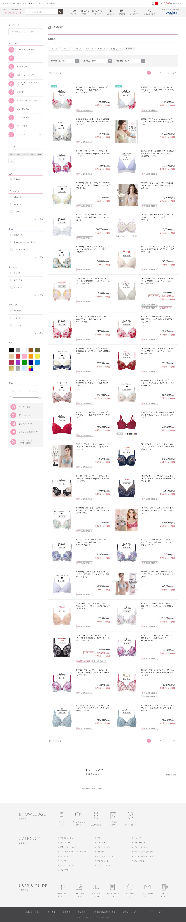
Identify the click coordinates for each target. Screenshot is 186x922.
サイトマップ (155, 912)
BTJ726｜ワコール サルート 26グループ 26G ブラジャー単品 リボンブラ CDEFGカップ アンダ (157, 319)
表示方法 (54, 61)
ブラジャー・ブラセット (26, 50)
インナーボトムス (140, 847)
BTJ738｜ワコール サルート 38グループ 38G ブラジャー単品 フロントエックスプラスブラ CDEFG (158, 89)
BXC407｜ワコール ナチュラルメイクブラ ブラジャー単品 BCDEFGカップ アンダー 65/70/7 (157, 708)
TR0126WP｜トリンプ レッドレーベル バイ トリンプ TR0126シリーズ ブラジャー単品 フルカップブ (93, 281)
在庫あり (17, 179)
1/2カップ (17, 197)
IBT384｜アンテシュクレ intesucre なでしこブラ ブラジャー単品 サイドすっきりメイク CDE (158, 574)
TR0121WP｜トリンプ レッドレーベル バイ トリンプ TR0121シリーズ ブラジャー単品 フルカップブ (93, 638)
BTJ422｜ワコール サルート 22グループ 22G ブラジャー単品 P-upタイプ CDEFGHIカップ (157, 606)
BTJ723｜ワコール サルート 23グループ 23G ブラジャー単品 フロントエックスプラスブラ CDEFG (158, 542)
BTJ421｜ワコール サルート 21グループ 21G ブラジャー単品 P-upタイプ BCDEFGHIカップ (156, 638)
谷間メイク (18, 235)
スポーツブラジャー (67, 865)
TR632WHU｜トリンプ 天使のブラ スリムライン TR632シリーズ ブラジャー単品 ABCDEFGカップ (157, 281)
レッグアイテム (23, 109)
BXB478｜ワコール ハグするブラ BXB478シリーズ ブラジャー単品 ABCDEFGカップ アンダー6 (93, 185)
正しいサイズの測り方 (28, 445)
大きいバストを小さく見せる (25, 242)
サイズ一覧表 (24, 420)
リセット (129, 49)
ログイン (22, 3)
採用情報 (67, 912)
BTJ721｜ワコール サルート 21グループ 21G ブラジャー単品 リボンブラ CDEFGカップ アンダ (92, 672)
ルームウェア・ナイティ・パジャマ (27, 83)
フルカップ (18, 212)
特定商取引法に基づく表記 (104, 912)
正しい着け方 (24, 428)
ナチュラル (18, 280)
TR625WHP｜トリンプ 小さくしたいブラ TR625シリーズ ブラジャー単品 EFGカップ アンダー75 (158, 478)
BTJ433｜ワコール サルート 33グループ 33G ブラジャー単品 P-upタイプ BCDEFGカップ (92, 153)
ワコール (17, 325)
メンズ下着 (21, 134)
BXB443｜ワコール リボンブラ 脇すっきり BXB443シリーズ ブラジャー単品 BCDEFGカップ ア (93, 351)
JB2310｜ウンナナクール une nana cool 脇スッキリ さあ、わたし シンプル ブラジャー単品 (157, 414)
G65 (18, 154)
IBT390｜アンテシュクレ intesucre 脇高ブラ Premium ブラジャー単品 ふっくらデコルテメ (157, 185)
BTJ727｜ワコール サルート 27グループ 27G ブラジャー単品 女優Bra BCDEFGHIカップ (93, 414)
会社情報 (52, 3)
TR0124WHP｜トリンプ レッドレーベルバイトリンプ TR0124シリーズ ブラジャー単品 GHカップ (157, 446)
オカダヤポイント (37, 3)
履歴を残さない (172, 775)
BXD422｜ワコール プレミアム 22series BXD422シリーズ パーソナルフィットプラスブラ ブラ (92, 510)
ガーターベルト (139, 843)
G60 (11, 154)
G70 (25, 154)
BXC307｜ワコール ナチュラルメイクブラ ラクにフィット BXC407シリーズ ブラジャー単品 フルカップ (93, 708)
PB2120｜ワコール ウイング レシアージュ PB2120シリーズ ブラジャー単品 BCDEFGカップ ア (157, 672)
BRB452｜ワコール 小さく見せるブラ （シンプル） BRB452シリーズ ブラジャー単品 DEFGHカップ (93, 574)
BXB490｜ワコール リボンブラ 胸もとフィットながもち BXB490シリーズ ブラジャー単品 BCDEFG (92, 249)
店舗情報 (81, 912)
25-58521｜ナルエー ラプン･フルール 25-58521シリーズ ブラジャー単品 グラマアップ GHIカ (157, 217)
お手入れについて (26, 437)
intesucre (17, 311)
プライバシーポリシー (132, 912)
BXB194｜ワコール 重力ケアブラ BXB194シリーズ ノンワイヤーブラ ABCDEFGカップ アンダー (93, 121)
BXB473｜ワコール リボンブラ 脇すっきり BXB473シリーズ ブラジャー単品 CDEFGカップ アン (92, 383)
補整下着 (20, 92)
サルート (17, 318)
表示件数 (119, 61)
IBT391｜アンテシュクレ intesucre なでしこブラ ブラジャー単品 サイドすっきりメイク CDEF (158, 121)
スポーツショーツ (103, 865)
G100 (39, 154)
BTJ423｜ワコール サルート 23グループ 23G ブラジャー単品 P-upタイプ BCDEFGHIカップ (92, 542)
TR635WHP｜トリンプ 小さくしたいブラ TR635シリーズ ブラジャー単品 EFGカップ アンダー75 (93, 606)
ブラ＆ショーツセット (68, 838)
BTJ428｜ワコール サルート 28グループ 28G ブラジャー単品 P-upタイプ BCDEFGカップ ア (92, 478)
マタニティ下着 (23, 117)
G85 (32, 154)
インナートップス (103, 847)
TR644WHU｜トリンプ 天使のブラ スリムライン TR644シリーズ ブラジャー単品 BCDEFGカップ (157, 351)
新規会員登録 (10, 3)
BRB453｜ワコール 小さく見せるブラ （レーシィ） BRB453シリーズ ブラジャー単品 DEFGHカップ (157, 383)
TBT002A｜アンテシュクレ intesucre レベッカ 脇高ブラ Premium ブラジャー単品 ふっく (157, 510)
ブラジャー (101, 838)
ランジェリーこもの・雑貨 (27, 101)
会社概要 (51, 912)
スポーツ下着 (22, 126)
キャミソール (102, 843)
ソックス (63, 861)
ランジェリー (22, 67)
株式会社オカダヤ (33, 912)
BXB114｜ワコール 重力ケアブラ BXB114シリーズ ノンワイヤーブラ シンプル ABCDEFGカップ (157, 153)
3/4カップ (17, 204)
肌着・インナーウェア (25, 75)
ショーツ (20, 58)
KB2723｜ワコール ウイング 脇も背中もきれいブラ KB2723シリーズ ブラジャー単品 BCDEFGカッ (157, 249)
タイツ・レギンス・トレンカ (144, 856)
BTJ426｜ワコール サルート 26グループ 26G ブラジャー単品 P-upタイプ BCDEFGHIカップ (92, 319)
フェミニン (18, 273)
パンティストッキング (105, 856)
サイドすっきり (20, 250)
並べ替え (86, 61)
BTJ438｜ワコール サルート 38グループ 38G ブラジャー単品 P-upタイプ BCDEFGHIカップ (92, 89)
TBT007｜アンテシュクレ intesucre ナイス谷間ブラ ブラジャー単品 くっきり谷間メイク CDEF (93, 446)
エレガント (18, 287)
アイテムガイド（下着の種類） (25, 455)
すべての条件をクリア (15, 404)
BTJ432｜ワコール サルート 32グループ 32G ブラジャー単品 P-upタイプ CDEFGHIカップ (93, 217)
